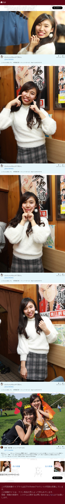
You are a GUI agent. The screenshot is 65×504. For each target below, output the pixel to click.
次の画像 (55, 466)
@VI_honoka (8, 450)
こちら (51, 494)
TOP (3, 2)
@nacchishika (9, 59)
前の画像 (10, 466)
